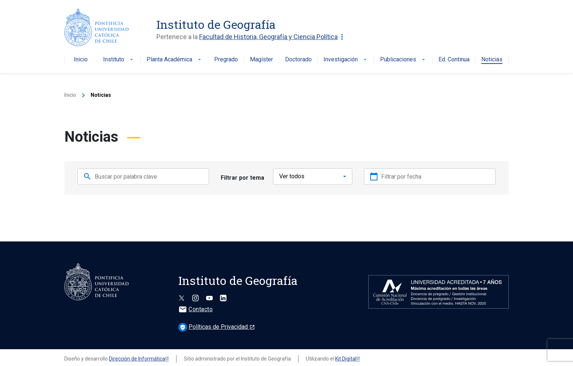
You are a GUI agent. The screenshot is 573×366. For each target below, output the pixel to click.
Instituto (118, 60)
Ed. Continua (454, 60)
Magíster (261, 60)
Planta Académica (174, 60)
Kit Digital (345, 356)
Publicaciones (403, 60)
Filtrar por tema (242, 176)
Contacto (195, 306)
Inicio (81, 60)
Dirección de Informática (137, 356)
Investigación (345, 60)
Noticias (491, 60)
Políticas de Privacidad (216, 324)
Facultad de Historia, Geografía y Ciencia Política (272, 37)
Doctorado (298, 60)
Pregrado (226, 60)
